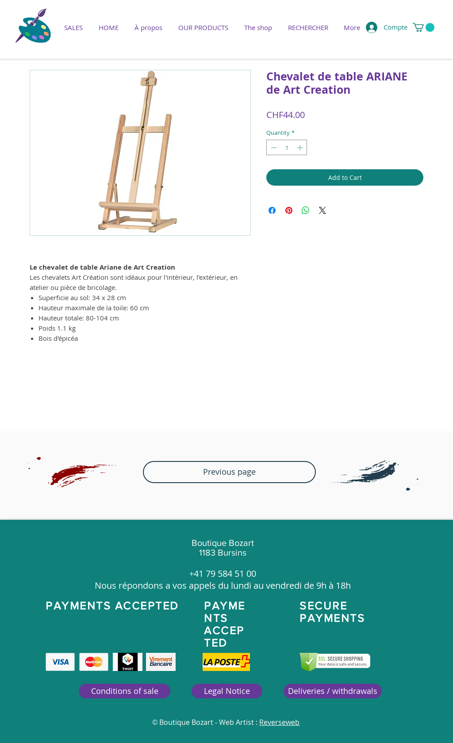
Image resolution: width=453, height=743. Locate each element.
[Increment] (301, 147)
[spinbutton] (287, 147)
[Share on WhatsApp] (305, 210)
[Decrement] (273, 147)
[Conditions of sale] (124, 691)
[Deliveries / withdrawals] (333, 691)
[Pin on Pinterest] (289, 210)
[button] (203, 27)
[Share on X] (322, 210)
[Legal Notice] (227, 691)
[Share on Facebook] (272, 210)
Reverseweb (279, 722)
